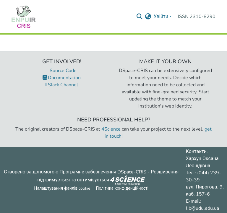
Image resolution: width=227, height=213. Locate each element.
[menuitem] (148, 16)
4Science (111, 129)
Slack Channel (61, 85)
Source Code (62, 70)
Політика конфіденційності (122, 188)
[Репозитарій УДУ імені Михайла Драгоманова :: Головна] (24, 16)
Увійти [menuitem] (161, 16)
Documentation (62, 77)
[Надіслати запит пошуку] (139, 16)
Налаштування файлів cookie (62, 188)
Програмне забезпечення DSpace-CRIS (102, 172)
